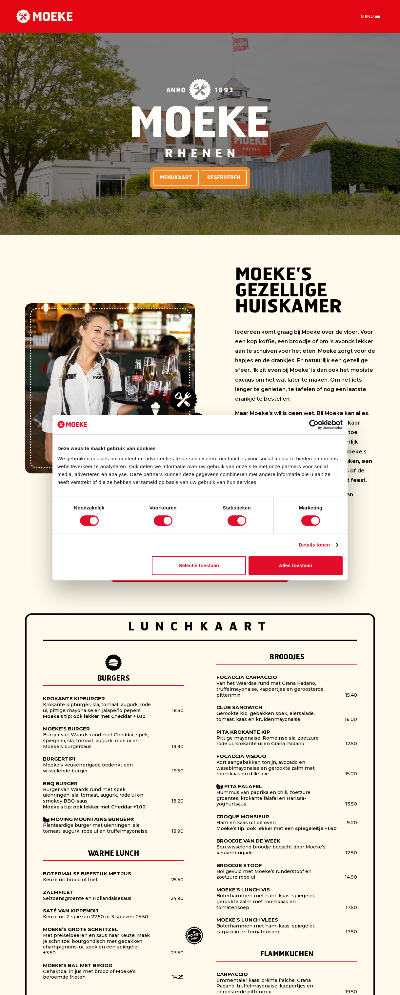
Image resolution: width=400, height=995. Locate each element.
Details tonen (314, 544)
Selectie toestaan (199, 565)
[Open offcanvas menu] (370, 16)
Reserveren (223, 177)
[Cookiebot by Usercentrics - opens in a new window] (314, 424)
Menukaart (176, 177)
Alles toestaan (295, 565)
